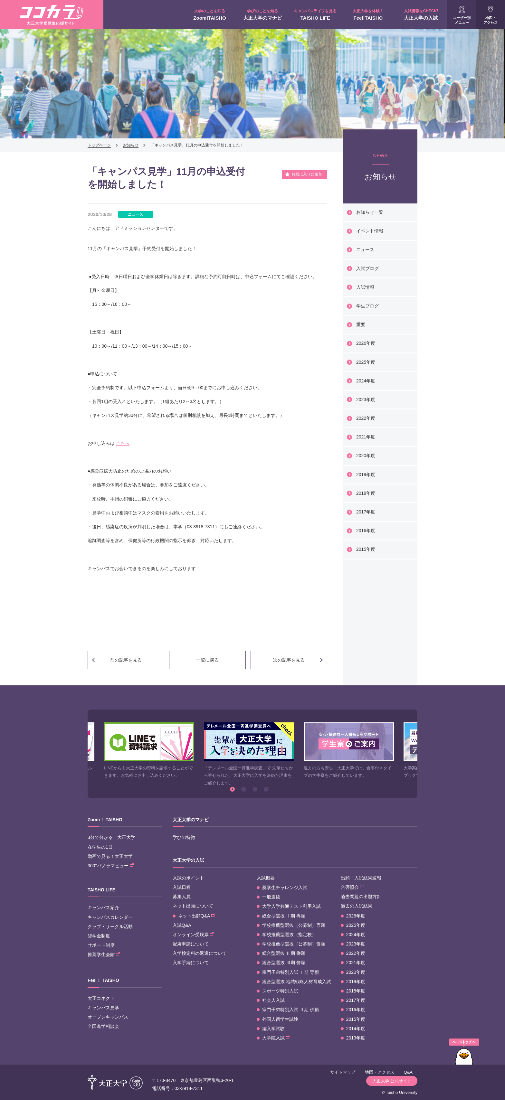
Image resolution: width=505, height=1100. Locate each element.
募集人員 (182, 896)
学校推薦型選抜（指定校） (289, 934)
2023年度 (365, 399)
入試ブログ (367, 268)
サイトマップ (342, 1072)
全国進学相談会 (103, 1026)
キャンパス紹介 (103, 907)
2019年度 (365, 474)
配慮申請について (191, 943)
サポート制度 (101, 945)
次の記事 (289, 660)
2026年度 (365, 343)
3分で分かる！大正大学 (111, 837)
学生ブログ (367, 305)
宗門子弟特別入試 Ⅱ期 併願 (290, 1009)
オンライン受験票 (193, 934)
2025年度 (365, 362)
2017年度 (365, 511)
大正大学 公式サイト (391, 1080)
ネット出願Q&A (196, 915)
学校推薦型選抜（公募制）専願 (293, 925)
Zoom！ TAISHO (105, 819)
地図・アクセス (490, 20)
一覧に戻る (207, 660)
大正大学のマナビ (262, 14)
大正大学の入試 (421, 14)
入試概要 (266, 877)
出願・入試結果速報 (361, 877)
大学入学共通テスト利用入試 (291, 906)
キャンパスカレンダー (110, 917)
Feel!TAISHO (368, 14)
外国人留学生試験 (280, 1019)
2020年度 (365, 455)
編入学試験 (273, 1028)
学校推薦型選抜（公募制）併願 (293, 943)
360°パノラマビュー (111, 865)
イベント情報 (369, 230)
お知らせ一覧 (369, 212)
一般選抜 (271, 896)
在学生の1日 (100, 847)
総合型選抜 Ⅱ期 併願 (283, 953)
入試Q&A (182, 925)
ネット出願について (193, 905)
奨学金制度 (99, 935)
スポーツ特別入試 (280, 990)
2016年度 (365, 530)
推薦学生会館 (104, 954)
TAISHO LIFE (315, 14)
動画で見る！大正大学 (110, 856)
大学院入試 (276, 1037)
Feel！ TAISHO (103, 980)
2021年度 (365, 436)
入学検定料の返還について (200, 953)
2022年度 (365, 418)
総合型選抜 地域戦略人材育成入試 (296, 981)
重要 (360, 324)
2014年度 (355, 1028)
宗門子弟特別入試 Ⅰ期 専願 (290, 972)
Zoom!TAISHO (209, 14)
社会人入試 (273, 1000)
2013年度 (355, 1037)
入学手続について (191, 962)
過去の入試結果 (356, 905)
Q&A (408, 1072)
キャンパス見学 (103, 1007)
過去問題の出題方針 (361, 896)
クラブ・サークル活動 (110, 926)
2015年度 (365, 549)
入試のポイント (188, 877)
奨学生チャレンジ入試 (284, 887)
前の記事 (126, 660)
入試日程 (182, 887)
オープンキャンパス (108, 1017)
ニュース (365, 249)
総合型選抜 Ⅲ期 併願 (283, 962)
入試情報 (365, 287)
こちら (122, 443)
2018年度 (365, 493)
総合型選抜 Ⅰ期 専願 (283, 915)
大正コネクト (101, 998)
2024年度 (365, 380)
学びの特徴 (184, 837)
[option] (149, 750)
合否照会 (352, 887)
